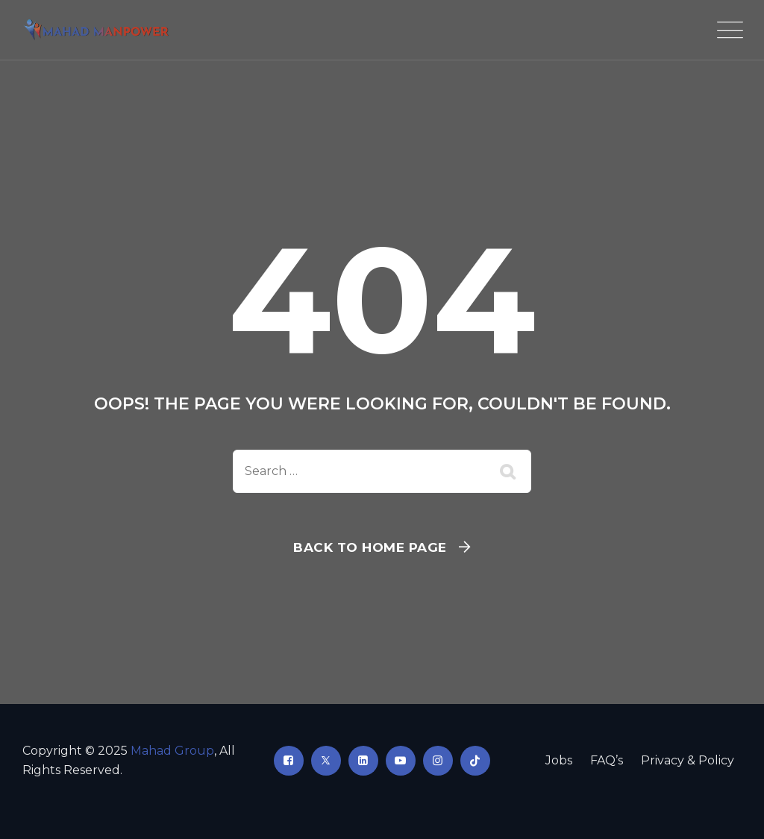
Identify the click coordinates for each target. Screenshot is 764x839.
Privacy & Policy (687, 760)
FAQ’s (606, 760)
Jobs (558, 760)
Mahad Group (172, 751)
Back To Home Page (370, 547)
